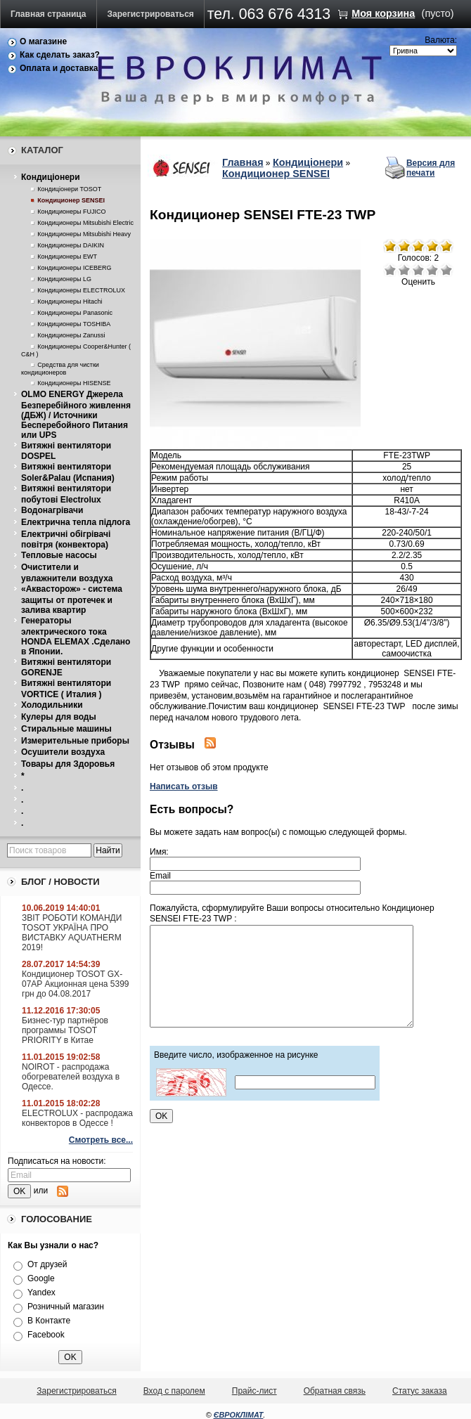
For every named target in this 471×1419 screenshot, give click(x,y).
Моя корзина (383, 13)
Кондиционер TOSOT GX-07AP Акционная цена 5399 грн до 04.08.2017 (75, 984)
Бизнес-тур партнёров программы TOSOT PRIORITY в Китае (65, 1030)
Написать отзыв (184, 786)
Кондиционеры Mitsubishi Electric (85, 222)
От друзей (47, 1264)
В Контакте (48, 1321)
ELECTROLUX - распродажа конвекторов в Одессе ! (77, 1118)
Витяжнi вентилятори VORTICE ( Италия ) (66, 688)
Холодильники (52, 705)
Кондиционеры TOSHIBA (73, 324)
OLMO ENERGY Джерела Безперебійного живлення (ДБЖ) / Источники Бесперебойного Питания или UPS (76, 414)
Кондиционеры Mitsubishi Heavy (84, 234)
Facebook (46, 1335)
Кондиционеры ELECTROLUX (81, 290)
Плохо (404, 270)
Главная (243, 162)
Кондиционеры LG (64, 279)
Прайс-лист (254, 1391)
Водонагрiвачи (52, 510)
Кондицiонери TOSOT (69, 189)
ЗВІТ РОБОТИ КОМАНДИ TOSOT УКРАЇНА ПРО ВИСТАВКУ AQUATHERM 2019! (72, 932)
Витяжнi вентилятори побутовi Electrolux (66, 494)
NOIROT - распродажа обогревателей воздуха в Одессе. (71, 1076)
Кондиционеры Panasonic (74, 312)
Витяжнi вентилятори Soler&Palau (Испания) (68, 472)
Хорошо (432, 270)
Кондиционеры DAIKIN (70, 245)
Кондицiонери (50, 177)
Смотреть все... (101, 1140)
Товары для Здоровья (68, 764)
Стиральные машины (66, 729)
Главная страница (48, 14)
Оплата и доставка (59, 68)
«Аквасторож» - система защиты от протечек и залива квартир (71, 599)
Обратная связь (335, 1391)
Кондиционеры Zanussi (71, 335)
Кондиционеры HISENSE (73, 383)
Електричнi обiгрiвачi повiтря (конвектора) (65, 539)
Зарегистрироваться (151, 14)
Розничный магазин (65, 1306)
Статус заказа (419, 1391)
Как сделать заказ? (60, 55)
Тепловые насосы (59, 555)
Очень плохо (390, 270)
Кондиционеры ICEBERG (74, 267)
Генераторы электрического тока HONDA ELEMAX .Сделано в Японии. (75, 636)
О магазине (43, 41)
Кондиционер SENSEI (71, 200)
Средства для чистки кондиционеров (60, 368)
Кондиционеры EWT (67, 256)
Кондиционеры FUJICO (71, 211)
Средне (418, 270)
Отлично (446, 270)
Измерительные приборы (75, 741)
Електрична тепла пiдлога (75, 522)
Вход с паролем (174, 1391)
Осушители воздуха (63, 752)
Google (41, 1278)
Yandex (41, 1292)
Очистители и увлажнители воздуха (67, 572)
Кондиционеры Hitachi (69, 301)
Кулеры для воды (58, 717)
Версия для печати (430, 168)
